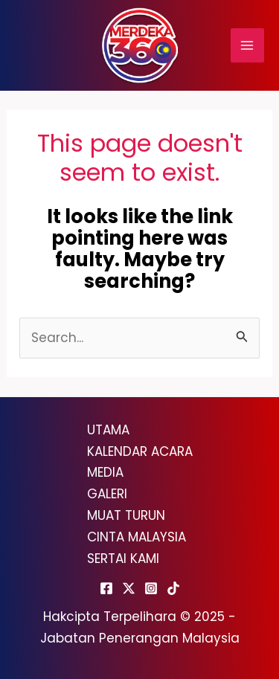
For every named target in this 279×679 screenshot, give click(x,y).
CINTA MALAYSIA (136, 537)
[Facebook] (106, 588)
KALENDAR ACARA (140, 451)
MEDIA (105, 472)
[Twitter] (128, 588)
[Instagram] (151, 588)
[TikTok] (173, 588)
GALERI (107, 494)
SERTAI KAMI (123, 558)
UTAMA (108, 430)
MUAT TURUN (126, 515)
